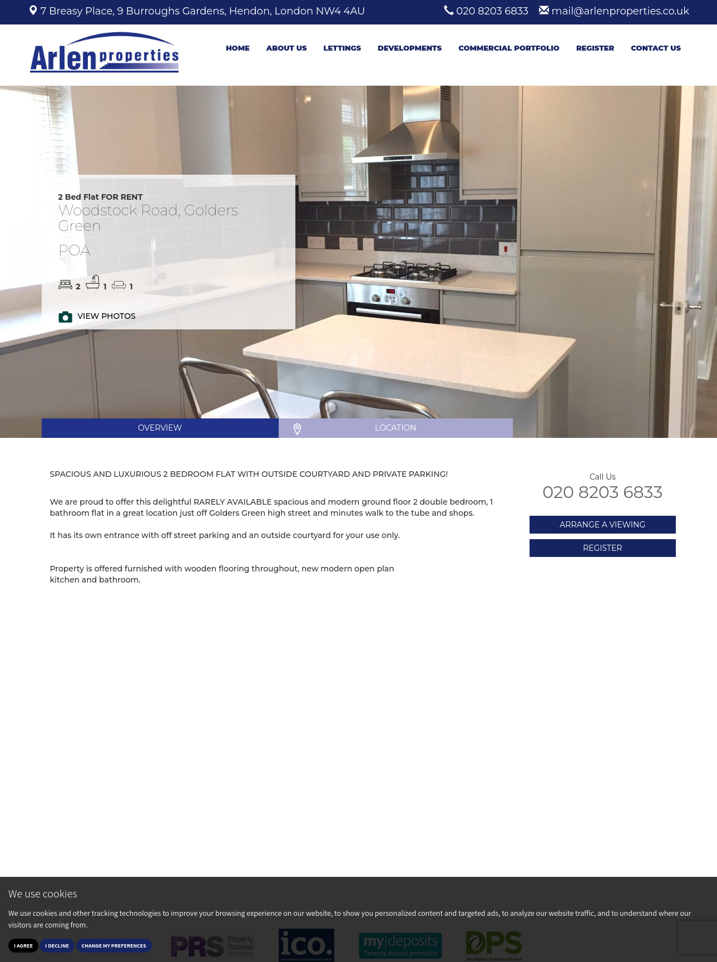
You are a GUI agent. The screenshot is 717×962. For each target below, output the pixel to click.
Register (595, 47)
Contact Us (656, 47)
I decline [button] (57, 945)
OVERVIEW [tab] (160, 428)
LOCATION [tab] (395, 428)
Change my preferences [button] (114, 945)
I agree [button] (23, 945)
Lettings (341, 47)
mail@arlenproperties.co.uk (620, 11)
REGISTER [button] (602, 548)
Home (238, 47)
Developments (410, 47)
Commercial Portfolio (509, 47)
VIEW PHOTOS (106, 316)
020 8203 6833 (492, 11)
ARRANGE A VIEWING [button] (602, 525)
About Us (286, 47)
